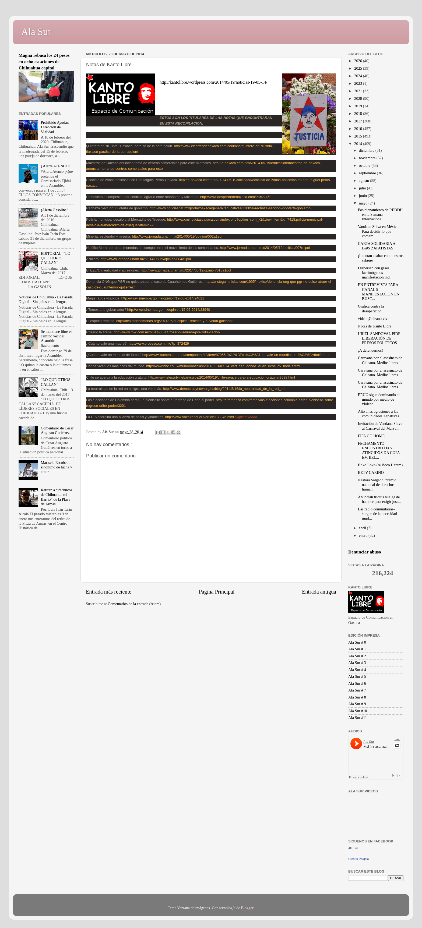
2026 (358, 61)
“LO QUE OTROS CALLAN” (56, 381)
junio (363, 195)
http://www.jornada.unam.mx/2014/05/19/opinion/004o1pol (145, 259)
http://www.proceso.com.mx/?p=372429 (158, 343)
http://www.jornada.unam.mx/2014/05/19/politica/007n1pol (265, 248)
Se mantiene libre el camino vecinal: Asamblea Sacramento (56, 338)
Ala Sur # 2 (357, 656)
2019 (358, 106)
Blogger (247, 908)
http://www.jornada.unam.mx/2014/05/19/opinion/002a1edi (177, 236)
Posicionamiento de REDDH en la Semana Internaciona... (380, 214)
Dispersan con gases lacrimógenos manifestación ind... (375, 273)
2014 (358, 144)
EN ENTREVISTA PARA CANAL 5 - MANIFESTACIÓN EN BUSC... (378, 292)
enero (364, 535)
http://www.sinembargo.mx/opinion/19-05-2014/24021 (162, 298)
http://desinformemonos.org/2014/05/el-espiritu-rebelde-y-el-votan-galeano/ (174, 321)
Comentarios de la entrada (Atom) (134, 604)
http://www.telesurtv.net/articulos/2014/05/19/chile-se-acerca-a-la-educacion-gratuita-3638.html (221, 377)
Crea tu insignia (358, 858)
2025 (358, 68)
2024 (358, 76)
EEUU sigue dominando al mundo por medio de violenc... (379, 399)
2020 (358, 98)
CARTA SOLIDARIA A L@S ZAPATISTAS (376, 245)
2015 (358, 136)
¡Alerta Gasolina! (54, 210)
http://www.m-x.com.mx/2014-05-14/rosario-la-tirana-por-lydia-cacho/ (167, 332)
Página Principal (217, 592)
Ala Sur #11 (357, 717)
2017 (358, 121)
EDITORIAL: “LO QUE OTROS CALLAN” (56, 258)
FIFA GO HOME (371, 436)
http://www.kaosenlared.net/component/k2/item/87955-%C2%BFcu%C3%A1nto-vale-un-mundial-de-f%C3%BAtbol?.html (235, 355)
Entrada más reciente (108, 592)
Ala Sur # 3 (357, 663)
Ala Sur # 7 (357, 690)
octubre (365, 165)
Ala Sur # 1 (357, 649)
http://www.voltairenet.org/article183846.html (199, 417)
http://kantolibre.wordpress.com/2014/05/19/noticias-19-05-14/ (213, 82)
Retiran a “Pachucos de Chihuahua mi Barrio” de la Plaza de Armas (56, 497)
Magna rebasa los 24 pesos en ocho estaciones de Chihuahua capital (44, 61)
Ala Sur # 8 (357, 697)
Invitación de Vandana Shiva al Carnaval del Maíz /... (380, 425)
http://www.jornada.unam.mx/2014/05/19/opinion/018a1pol (186, 270)
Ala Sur (36, 31)
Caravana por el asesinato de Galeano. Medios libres (380, 360)
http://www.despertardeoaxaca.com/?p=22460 (236, 197)
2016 (358, 128)
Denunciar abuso (364, 552)
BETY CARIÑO (371, 472)
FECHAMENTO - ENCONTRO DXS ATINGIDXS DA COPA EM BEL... (379, 450)
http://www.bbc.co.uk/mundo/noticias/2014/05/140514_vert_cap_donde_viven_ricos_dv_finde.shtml (223, 366)
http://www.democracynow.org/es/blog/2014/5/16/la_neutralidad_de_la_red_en (223, 389)
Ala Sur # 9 (357, 704)
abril (363, 528)
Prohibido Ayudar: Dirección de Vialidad (55, 127)
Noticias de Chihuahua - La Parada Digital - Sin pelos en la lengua (46, 299)
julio (363, 188)
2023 (358, 83)
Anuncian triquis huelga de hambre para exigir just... (379, 499)
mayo (364, 203)
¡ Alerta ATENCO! (55, 166)
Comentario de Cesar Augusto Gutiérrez (57, 430)
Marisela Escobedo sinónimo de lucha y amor (56, 467)
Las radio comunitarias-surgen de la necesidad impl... (377, 514)
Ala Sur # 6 (357, 683)
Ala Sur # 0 (357, 642)
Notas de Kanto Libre (374, 326)
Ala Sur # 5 (357, 676)
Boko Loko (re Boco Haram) (380, 465)
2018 (358, 113)
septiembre (368, 173)
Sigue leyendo (246, 417)
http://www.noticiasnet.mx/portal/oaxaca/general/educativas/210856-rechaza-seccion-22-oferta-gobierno (230, 208)
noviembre (368, 158)
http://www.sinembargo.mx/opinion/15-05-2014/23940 (168, 310)
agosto (364, 180)
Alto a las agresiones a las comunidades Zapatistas (378, 413)
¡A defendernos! (370, 350)
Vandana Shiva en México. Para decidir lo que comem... (378, 231)
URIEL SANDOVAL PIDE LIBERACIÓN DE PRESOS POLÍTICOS (379, 338)
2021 (358, 91)
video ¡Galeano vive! (374, 318)
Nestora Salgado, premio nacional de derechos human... (377, 485)
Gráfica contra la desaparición (371, 308)
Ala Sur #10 (357, 711)
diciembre (367, 150)
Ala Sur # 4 (357, 670)
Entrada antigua (319, 592)
